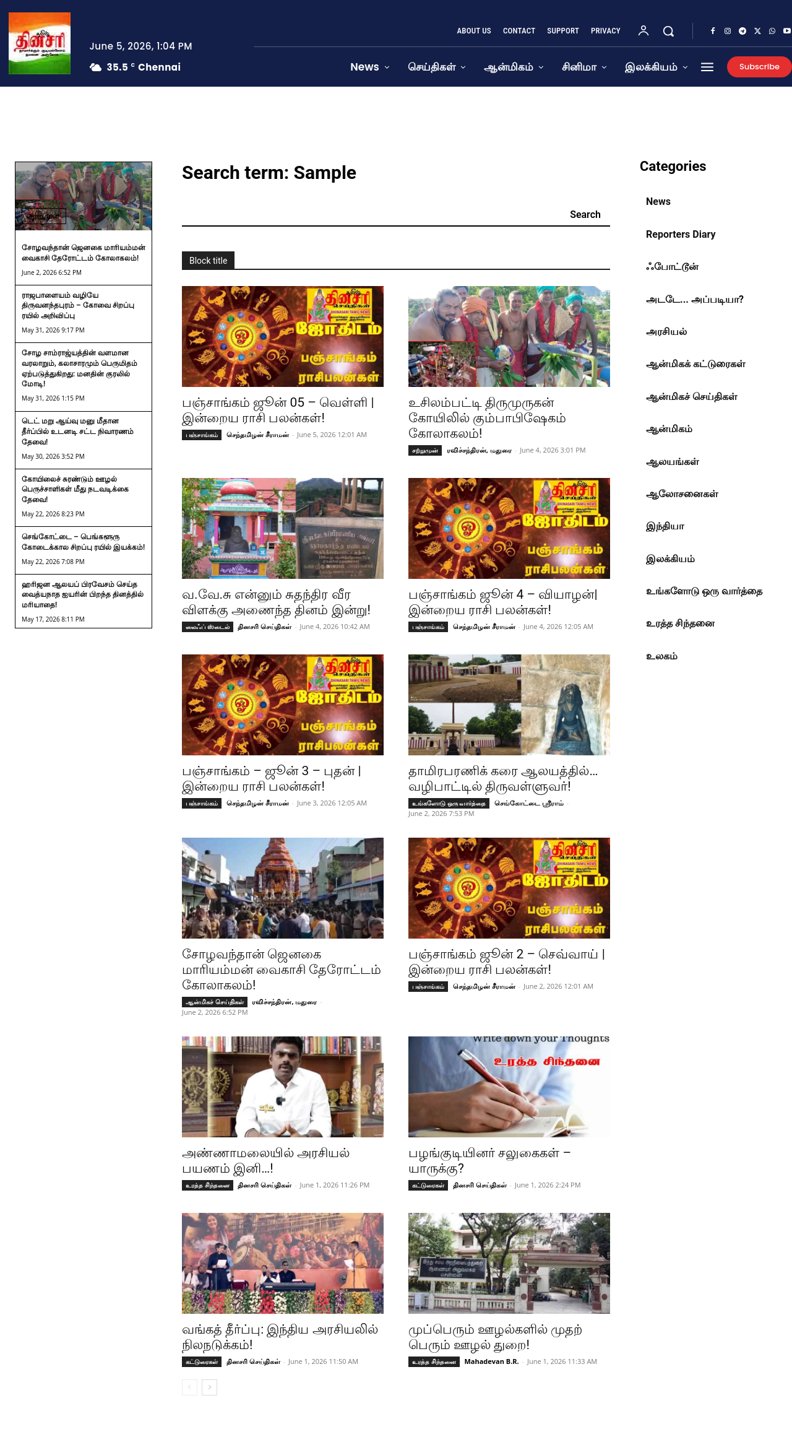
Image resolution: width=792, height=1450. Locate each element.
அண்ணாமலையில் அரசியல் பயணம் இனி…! (266, 1160)
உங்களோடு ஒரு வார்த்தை (449, 803)
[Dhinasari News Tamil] (40, 43)
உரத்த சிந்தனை (208, 1185)
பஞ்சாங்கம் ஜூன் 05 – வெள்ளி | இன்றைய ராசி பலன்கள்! (278, 410)
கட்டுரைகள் (428, 1185)
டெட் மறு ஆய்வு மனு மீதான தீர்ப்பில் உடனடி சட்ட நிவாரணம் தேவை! (78, 431)
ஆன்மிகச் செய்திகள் (215, 1001)
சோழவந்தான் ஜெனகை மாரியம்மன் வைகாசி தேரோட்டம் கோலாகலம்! (281, 969)
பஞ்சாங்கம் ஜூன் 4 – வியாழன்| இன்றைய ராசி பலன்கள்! (503, 602)
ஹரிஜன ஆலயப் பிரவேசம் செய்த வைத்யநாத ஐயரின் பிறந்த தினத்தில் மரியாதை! (83, 595)
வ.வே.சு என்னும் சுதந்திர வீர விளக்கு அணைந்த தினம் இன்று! (276, 602)
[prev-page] (189, 1387)
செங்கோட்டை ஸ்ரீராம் (529, 802)
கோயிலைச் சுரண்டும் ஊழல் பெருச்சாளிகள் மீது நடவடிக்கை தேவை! (75, 490)
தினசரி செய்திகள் (264, 626)
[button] (668, 31)
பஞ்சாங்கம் (202, 434)
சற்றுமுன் (43, 216)
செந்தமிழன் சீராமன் (257, 434)
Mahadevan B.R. (491, 1361)
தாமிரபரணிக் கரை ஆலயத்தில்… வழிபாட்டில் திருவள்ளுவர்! (503, 778)
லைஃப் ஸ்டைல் (208, 626)
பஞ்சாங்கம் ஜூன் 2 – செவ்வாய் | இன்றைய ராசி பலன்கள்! (506, 962)
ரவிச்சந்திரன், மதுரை (479, 449)
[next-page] (209, 1387)
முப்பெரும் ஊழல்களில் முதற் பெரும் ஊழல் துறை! (495, 1337)
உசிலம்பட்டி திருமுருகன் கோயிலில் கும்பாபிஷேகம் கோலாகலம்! (487, 418)
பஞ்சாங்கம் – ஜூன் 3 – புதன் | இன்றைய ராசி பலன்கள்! (271, 778)
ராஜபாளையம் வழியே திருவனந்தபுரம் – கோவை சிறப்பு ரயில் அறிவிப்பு (78, 306)
